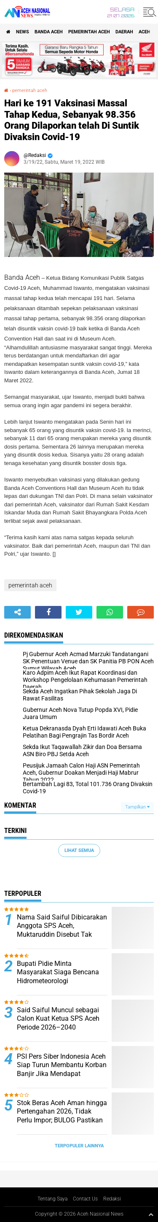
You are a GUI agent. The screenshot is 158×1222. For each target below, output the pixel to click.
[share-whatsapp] (109, 612)
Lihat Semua (79, 850)
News (22, 32)
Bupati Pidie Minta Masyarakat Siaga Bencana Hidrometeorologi (58, 972)
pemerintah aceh (89, 32)
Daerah (124, 32)
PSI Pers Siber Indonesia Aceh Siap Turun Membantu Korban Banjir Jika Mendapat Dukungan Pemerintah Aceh (62, 1069)
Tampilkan (137, 807)
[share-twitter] (79, 612)
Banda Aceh (49, 32)
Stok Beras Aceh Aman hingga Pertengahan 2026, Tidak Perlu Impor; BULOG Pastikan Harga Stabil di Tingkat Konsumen (62, 1120)
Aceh (144, 32)
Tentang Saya (52, 1199)
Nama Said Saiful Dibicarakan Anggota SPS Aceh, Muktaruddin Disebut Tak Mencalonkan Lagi (62, 930)
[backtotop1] (151, 1214)
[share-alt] (17, 612)
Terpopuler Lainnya (79, 1146)
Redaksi (112, 1199)
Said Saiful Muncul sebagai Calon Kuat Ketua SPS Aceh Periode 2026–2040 (58, 1019)
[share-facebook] (48, 612)
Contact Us (85, 1199)
